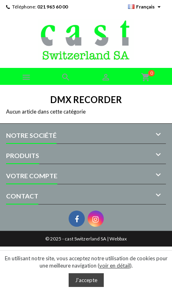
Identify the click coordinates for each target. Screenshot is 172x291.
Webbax (118, 239)
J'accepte (86, 280)
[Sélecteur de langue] (145, 7)
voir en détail (114, 265)
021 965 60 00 (52, 7)
